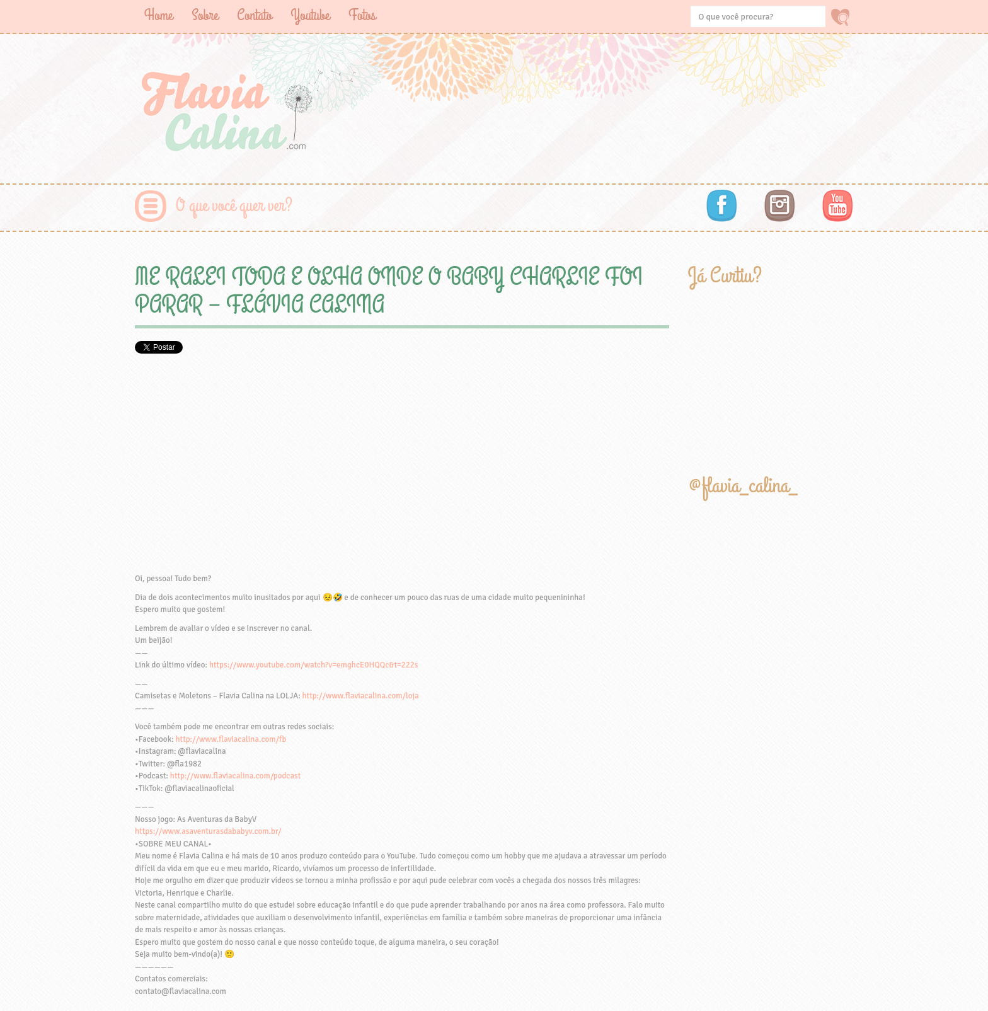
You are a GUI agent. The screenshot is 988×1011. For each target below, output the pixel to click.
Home (158, 15)
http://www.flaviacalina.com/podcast (235, 776)
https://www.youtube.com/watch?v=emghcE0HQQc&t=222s (313, 665)
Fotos (362, 15)
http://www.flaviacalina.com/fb (231, 739)
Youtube (310, 15)
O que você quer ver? (234, 206)
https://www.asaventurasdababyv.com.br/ (208, 831)
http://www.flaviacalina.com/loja (360, 696)
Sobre (205, 15)
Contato (254, 15)
